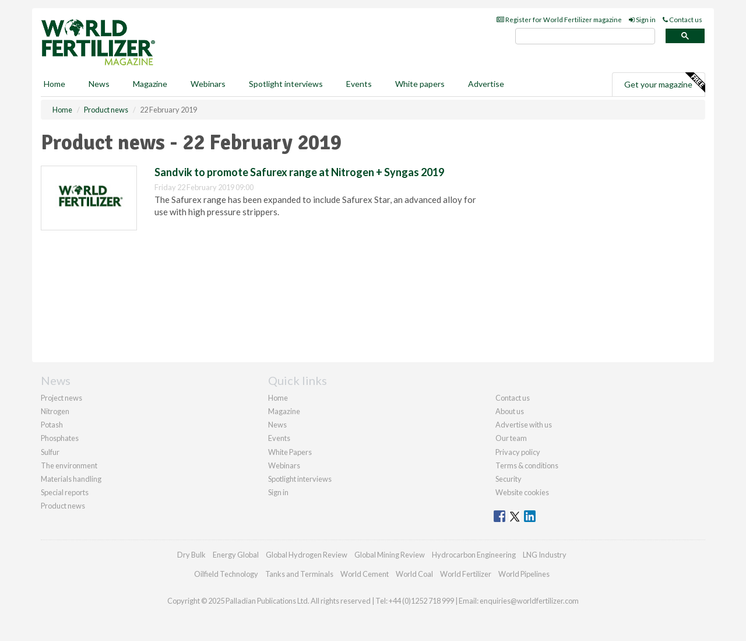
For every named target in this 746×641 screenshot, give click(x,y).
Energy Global (236, 554)
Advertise (486, 84)
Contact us (682, 19)
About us (509, 411)
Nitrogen (55, 411)
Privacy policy (517, 452)
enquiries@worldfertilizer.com (529, 600)
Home (54, 84)
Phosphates (60, 438)
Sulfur (50, 452)
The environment (69, 465)
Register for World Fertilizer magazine (559, 19)
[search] (585, 36)
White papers (420, 84)
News (277, 424)
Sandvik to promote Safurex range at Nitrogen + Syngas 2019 (299, 172)
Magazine (150, 84)
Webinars (208, 84)
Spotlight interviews (286, 84)
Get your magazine (664, 83)
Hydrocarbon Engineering (474, 554)
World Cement (364, 574)
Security (508, 479)
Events (359, 84)
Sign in (642, 19)
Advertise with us (523, 424)
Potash (52, 424)
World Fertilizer (465, 574)
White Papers (290, 452)
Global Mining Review (389, 554)
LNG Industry (544, 554)
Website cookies (522, 492)
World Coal (414, 574)
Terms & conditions (526, 465)
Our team (511, 438)
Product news (63, 505)
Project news (61, 397)
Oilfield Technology (226, 574)
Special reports (65, 492)
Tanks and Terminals (299, 574)
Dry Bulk (191, 554)
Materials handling (71, 479)
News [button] (99, 84)
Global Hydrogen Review (306, 554)
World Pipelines (524, 574)
